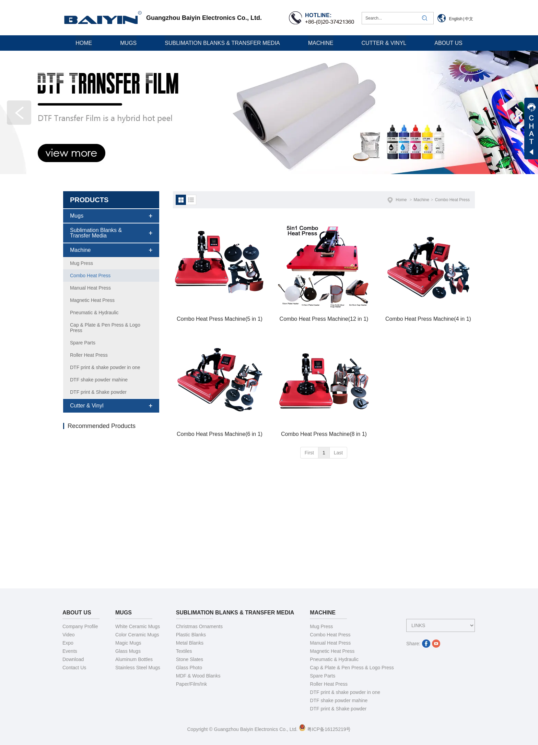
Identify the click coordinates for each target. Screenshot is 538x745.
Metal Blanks (189, 643)
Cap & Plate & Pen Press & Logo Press (352, 667)
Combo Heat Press (452, 199)
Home (401, 199)
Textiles (184, 651)
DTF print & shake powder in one (345, 692)
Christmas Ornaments (199, 626)
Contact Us (74, 667)
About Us (76, 612)
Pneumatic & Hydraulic (334, 659)
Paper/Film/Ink (191, 684)
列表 (191, 200)
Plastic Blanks (191, 634)
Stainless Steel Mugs (137, 667)
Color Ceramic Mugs (137, 634)
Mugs (123, 612)
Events (69, 651)
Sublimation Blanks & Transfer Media (235, 612)
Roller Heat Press (329, 684)
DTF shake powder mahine (338, 700)
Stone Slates (189, 659)
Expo (67, 643)
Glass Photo (189, 667)
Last (338, 452)
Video (68, 634)
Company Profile (80, 626)
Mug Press (321, 626)
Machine (421, 199)
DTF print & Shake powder (338, 708)
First (309, 452)
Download (73, 659)
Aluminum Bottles (134, 659)
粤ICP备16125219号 (325, 729)
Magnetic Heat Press (332, 651)
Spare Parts (322, 676)
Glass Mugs (128, 651)
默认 (181, 200)
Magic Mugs (128, 643)
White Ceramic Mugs (137, 626)
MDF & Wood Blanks (198, 676)
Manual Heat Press (330, 643)
